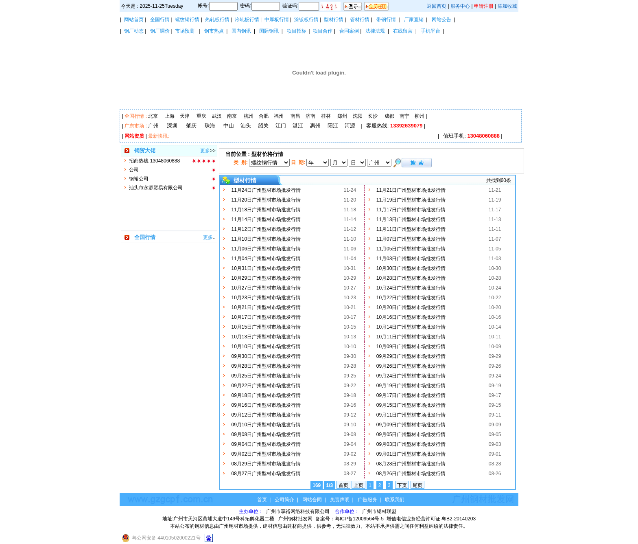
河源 (350, 126)
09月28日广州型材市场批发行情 (266, 366)
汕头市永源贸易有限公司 (156, 188)
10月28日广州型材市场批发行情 (411, 278)
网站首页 (134, 19)
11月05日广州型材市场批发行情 (411, 249)
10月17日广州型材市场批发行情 (266, 317)
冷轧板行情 (247, 19)
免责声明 (340, 499)
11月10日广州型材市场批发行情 (266, 239)
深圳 (172, 126)
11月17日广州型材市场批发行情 (411, 210)
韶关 (263, 126)
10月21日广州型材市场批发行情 (266, 307)
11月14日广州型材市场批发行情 (266, 219)
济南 (310, 116)
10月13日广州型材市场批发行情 (266, 337)
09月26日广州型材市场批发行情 (411, 366)
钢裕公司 (139, 179)
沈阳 (358, 116)
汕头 (245, 126)
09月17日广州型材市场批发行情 (411, 395)
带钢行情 (386, 19)
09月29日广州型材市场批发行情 (411, 356)
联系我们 (394, 499)
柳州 (419, 116)
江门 (280, 126)
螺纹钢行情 (187, 19)
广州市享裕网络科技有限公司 (298, 511)
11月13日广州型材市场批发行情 (411, 219)
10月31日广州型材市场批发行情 (266, 268)
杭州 (248, 116)
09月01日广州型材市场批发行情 (411, 454)
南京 (232, 116)
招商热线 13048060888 (154, 161)
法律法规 (375, 31)
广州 (153, 126)
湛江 (298, 126)
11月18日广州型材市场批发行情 (266, 210)
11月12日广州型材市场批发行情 (266, 229)
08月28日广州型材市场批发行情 (411, 464)
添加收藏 (507, 6)
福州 (279, 116)
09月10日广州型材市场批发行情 (266, 425)
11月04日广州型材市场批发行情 (266, 258)
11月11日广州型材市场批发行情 (411, 229)
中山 (228, 126)
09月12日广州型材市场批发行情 (266, 415)
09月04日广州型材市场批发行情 (266, 444)
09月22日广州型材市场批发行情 (266, 385)
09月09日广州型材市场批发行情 (411, 425)
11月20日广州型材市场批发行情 (266, 200)
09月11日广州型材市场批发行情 (411, 415)
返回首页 (436, 6)
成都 (389, 116)
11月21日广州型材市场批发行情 (411, 190)
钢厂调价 (160, 31)
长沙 (373, 116)
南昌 (295, 116)
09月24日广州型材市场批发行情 (411, 376)
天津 (185, 116)
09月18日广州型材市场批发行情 (266, 395)
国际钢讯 (269, 31)
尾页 (417, 485)
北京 (153, 116)
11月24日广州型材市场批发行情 (266, 190)
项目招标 (296, 31)
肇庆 (191, 126)
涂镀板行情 (306, 19)
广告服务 (367, 499)
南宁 (404, 116)
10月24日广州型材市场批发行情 (411, 288)
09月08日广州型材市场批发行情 (266, 434)
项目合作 (322, 31)
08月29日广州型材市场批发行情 (266, 464)
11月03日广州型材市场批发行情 (411, 258)
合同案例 (349, 31)
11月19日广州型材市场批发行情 (411, 200)
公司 (134, 170)
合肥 (264, 116)
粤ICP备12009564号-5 (359, 519)
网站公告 (441, 19)
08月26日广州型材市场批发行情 (411, 473)
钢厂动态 (134, 31)
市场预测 (184, 31)
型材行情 (333, 19)
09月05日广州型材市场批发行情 (411, 434)
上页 (358, 485)
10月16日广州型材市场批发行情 (411, 317)
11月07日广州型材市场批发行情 (411, 239)
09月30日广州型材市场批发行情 (266, 356)
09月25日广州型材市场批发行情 (266, 376)
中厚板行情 (276, 19)
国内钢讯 (241, 31)
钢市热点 (214, 31)
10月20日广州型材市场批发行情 (411, 307)
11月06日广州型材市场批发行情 (266, 249)
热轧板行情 (217, 19)
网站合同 (312, 499)
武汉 (217, 116)
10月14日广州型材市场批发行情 (411, 327)
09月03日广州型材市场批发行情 (411, 444)
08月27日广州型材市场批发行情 (266, 473)
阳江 (333, 126)
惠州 (315, 126)
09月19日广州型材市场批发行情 (411, 385)
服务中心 (460, 6)
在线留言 (403, 31)
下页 (402, 485)
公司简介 (284, 499)
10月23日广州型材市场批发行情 (266, 298)
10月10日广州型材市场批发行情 (266, 346)
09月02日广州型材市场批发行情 (266, 454)
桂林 (326, 116)
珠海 (210, 126)
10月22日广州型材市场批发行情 (411, 298)
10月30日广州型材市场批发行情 (411, 268)
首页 (343, 485)
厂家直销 (414, 19)
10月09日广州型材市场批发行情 (411, 346)
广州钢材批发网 (295, 519)
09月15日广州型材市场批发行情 (411, 405)
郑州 (342, 116)
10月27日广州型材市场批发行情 (266, 288)
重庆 (201, 116)
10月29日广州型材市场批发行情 (266, 278)
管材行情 (359, 19)
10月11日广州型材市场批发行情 (411, 337)
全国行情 (160, 19)
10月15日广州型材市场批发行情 (266, 327)
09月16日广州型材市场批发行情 (266, 405)
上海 (170, 116)
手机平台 (430, 31)
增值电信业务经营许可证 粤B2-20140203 (431, 519)
